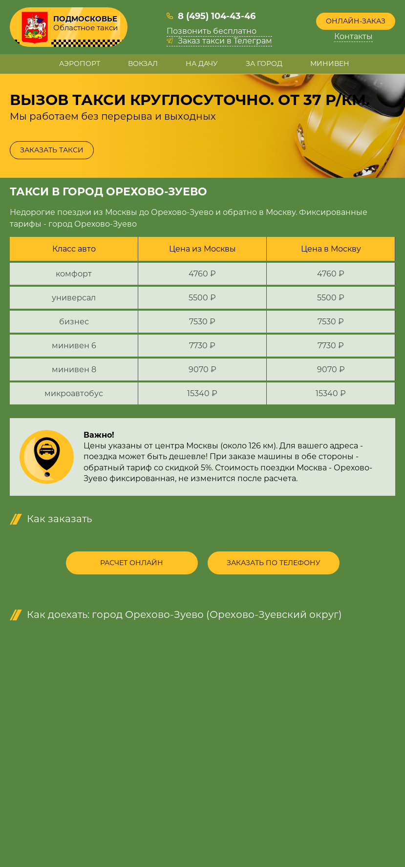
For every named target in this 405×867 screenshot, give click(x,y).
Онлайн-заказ (355, 21)
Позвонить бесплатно (211, 31)
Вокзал (143, 63)
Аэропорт (79, 63)
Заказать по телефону (273, 562)
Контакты (353, 36)
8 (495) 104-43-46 (217, 16)
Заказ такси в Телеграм (225, 41)
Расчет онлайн (131, 562)
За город (264, 63)
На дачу (202, 63)
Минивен (329, 63)
